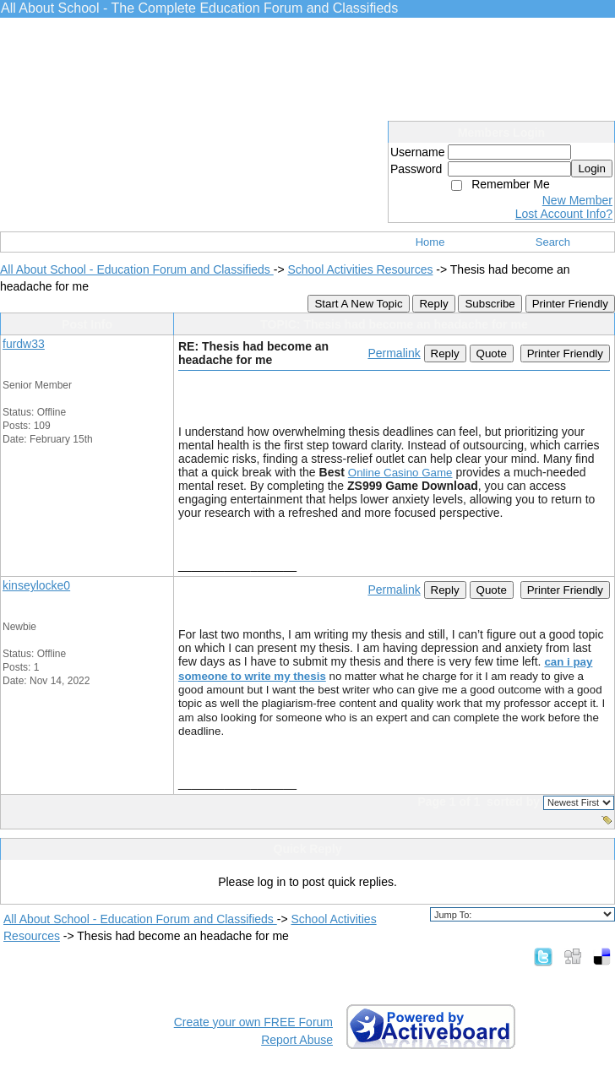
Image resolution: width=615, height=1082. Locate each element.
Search (553, 242)
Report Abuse (297, 1040)
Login (592, 168)
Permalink (393, 353)
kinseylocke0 (36, 585)
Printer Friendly (570, 303)
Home (430, 242)
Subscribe (489, 303)
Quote (491, 353)
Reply (433, 303)
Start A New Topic (358, 303)
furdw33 (24, 344)
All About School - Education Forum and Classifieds (137, 269)
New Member (577, 200)
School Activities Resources (360, 269)
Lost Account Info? (563, 213)
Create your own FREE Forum (253, 1022)
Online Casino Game (400, 472)
